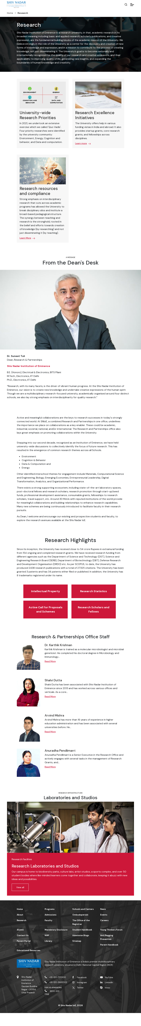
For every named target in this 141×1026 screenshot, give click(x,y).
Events (103, 927)
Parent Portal (24, 954)
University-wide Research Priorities (38, 115)
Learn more (81, 143)
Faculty (48, 933)
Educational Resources (28, 963)
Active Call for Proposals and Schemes (106, 595)
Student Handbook (82, 942)
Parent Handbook (109, 957)
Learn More (25, 238)
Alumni (20, 942)
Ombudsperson (80, 927)
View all (20, 900)
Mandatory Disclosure (56, 942)
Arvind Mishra (54, 728)
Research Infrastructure (70, 805)
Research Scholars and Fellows (70, 620)
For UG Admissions (53, 1000)
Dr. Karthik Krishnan (58, 658)
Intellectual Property (33, 596)
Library (48, 954)
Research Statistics (69, 596)
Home (10, 13)
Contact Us (22, 948)
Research (21, 933)
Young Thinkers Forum (111, 942)
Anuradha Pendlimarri (60, 763)
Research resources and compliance (39, 191)
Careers (104, 933)
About (20, 927)
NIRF (47, 948)
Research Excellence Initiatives (94, 115)
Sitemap (76, 954)
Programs (49, 922)
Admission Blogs (80, 948)
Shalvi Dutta (53, 693)
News (103, 922)
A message (70, 257)
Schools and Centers (83, 922)
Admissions (50, 927)
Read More (50, 674)
